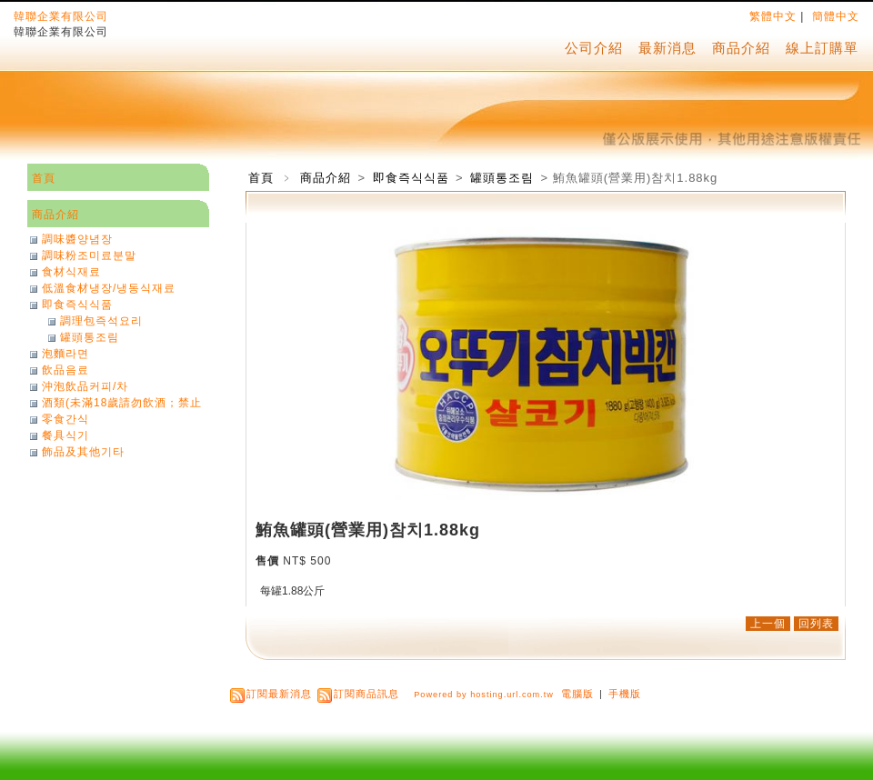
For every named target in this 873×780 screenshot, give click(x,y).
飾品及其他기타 (83, 451)
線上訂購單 (822, 47)
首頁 (261, 178)
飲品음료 (65, 370)
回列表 (816, 623)
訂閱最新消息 (279, 693)
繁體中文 (773, 16)
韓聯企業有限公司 (61, 16)
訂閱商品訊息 (366, 693)
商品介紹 (741, 47)
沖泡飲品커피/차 (85, 386)
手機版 (624, 693)
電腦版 (577, 693)
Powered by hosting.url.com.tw (484, 694)
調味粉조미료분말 (89, 255)
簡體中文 (835, 16)
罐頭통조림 (503, 178)
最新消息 (667, 47)
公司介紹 (594, 47)
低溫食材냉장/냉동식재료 (109, 288)
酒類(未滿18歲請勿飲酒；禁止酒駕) (122, 402)
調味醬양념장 (77, 239)
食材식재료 (71, 271)
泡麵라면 (65, 353)
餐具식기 (65, 435)
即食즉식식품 (413, 178)
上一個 (768, 623)
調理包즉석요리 (101, 321)
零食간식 (65, 419)
